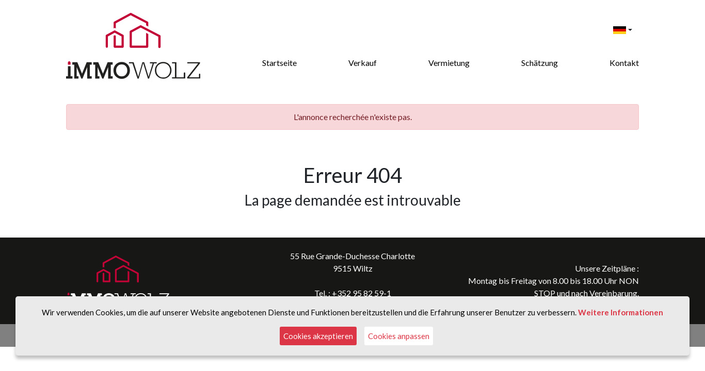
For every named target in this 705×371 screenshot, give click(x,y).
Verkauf (362, 63)
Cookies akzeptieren (318, 336)
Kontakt (624, 63)
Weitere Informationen (620, 312)
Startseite (279, 63)
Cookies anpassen (398, 336)
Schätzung (539, 63)
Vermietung (449, 63)
